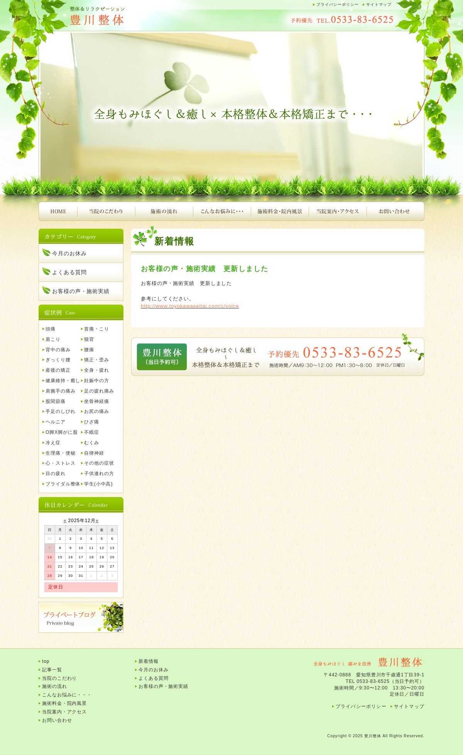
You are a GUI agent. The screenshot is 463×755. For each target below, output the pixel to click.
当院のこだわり (106, 211)
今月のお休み (69, 253)
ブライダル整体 (63, 484)
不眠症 (91, 432)
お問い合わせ (395, 211)
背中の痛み (58, 349)
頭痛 (51, 329)
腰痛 (89, 349)
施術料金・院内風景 (280, 211)
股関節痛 (56, 401)
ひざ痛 (91, 422)
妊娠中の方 (96, 380)
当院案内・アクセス (338, 211)
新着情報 (149, 661)
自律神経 (94, 453)
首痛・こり (96, 329)
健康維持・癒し (63, 380)
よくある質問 (69, 272)
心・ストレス (60, 463)
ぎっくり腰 (58, 359)
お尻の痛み (96, 411)
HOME (58, 211)
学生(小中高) (98, 484)
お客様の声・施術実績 (81, 291)
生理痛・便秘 (60, 453)
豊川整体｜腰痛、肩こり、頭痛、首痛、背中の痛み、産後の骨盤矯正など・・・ (116, 16)
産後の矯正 (58, 370)
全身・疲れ (96, 370)
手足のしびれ (60, 411)
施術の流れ (164, 211)
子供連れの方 (99, 473)
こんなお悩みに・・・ (222, 211)
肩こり (53, 339)
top (45, 661)
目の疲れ (56, 473)
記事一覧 (52, 669)
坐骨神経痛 (96, 401)
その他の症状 (99, 463)
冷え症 (53, 442)
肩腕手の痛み (60, 391)
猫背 (89, 339)
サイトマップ (379, 4)
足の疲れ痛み (99, 391)
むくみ (91, 442)
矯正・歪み (96, 359)
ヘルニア (56, 422)
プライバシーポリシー (337, 4)
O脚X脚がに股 (62, 432)
